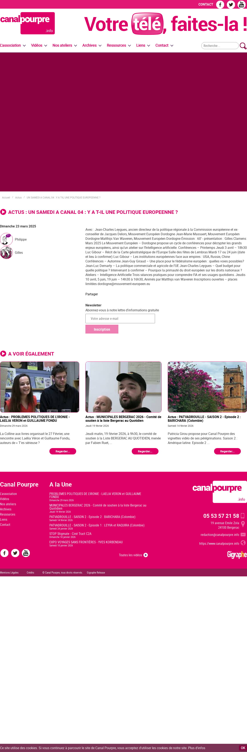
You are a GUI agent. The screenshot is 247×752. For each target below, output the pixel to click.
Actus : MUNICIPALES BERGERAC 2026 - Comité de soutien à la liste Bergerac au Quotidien (123, 418)
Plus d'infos (196, 748)
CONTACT (205, 4)
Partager (91, 294)
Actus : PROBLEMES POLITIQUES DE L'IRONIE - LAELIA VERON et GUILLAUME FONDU (35, 418)
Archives (89, 45)
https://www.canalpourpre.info (219, 543)
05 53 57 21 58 (221, 515)
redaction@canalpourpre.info (220, 534)
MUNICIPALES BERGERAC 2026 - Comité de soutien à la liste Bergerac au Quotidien (97, 507)
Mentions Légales (9, 572)
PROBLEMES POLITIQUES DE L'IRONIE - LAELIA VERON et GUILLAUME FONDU (95, 495)
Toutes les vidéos (130, 555)
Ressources (7, 514)
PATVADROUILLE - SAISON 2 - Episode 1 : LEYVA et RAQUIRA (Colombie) (96, 525)
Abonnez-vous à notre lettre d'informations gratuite (122, 310)
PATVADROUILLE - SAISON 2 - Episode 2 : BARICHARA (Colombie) (92, 516)
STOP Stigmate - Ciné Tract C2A (70, 533)
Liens (140, 45)
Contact (5, 524)
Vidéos (4, 499)
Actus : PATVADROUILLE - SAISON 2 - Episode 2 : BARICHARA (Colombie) (204, 418)
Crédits (30, 572)
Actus (18, 197)
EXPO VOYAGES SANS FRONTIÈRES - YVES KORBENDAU (86, 542)
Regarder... (63, 451)
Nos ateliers (8, 504)
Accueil (6, 197)
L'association (8, 493)
